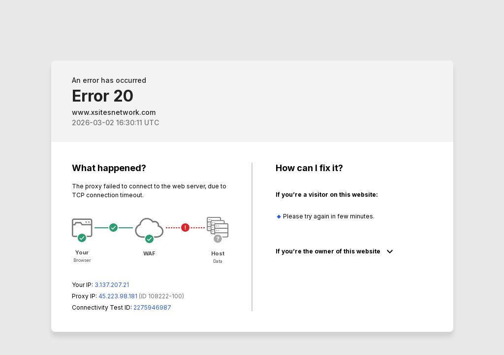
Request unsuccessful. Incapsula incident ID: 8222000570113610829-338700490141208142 (252, 177)
